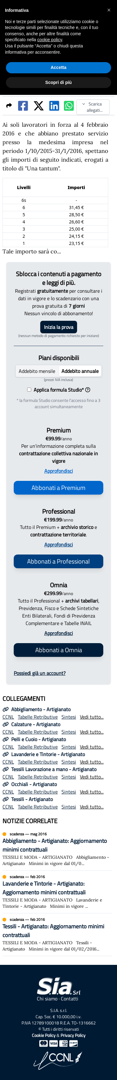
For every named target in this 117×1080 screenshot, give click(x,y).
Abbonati (58, 487)
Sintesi (68, 717)
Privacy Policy (73, 1035)
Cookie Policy (44, 1035)
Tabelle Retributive (38, 717)
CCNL (8, 717)
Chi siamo (47, 998)
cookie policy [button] (49, 39)
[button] (109, 10)
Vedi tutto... (92, 717)
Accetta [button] (58, 67)
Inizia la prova (58, 327)
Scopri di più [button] (58, 82)
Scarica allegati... (92, 106)
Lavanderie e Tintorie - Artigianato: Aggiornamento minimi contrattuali (43, 888)
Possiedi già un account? (40, 673)
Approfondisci (58, 471)
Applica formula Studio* (60, 389)
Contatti (69, 998)
